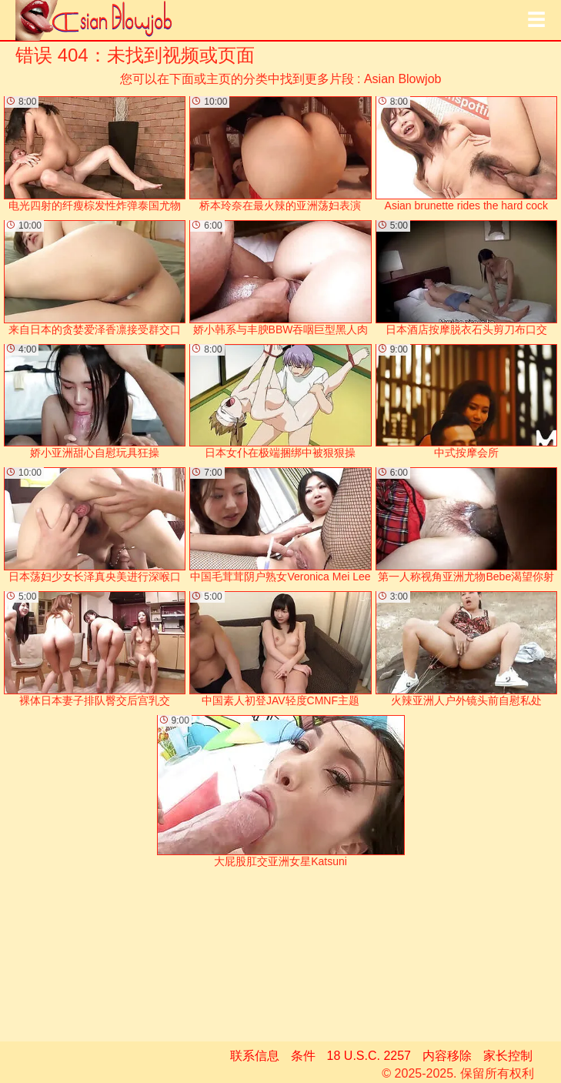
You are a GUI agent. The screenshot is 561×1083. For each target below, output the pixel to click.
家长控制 (508, 1055)
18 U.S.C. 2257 (369, 1055)
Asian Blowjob (403, 78)
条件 (303, 1055)
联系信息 (254, 1055)
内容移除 (447, 1055)
